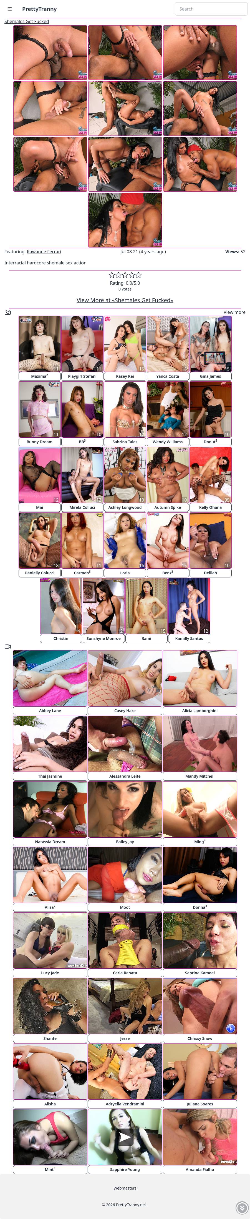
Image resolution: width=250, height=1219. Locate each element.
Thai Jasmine (50, 776)
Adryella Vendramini (125, 1104)
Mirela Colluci (82, 507)
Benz (167, 572)
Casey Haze (125, 710)
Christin (61, 638)
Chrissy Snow (200, 1038)
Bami (146, 638)
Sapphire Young (125, 1169)
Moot (125, 907)
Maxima (39, 376)
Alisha (50, 1104)
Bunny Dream (39, 441)
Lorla (125, 572)
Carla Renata (125, 972)
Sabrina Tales (125, 441)
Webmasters (124, 1188)
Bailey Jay (125, 841)
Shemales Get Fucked (26, 21)
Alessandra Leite (125, 776)
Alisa (50, 907)
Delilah (210, 572)
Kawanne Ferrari (44, 252)
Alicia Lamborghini (200, 710)
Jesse (125, 1038)
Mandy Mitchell (199, 776)
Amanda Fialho (200, 1169)
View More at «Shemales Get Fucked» (125, 300)
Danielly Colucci (39, 572)
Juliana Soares (200, 1104)
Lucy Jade (50, 972)
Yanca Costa (167, 376)
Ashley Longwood (125, 507)
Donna (200, 907)
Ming (200, 841)
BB (82, 441)
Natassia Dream (50, 841)
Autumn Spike (168, 507)
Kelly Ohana (210, 507)
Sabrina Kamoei (200, 972)
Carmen (82, 572)
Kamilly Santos (189, 638)
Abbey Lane (50, 710)
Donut (210, 441)
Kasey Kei (125, 376)
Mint (50, 1169)
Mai (39, 507)
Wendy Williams (168, 441)
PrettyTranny (39, 8)
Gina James (210, 376)
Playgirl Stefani (82, 376)
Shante (50, 1038)
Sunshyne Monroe (104, 638)
